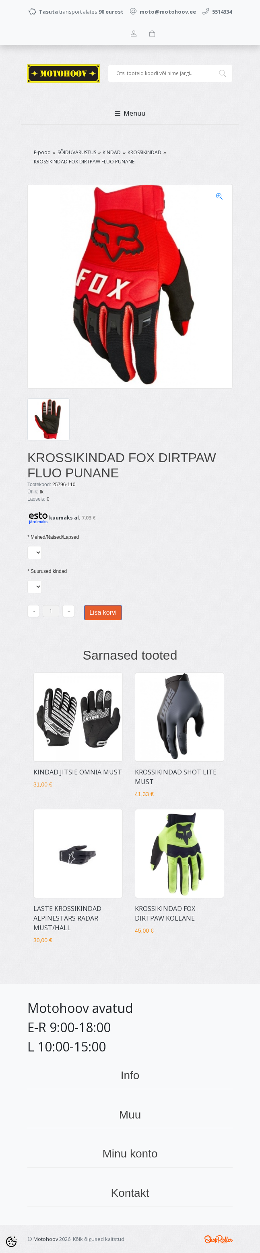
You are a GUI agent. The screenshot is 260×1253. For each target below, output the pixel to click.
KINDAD (112, 152)
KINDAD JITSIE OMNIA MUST (77, 772)
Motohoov (45, 1239)
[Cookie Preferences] (11, 1242)
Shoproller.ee (218, 1239)
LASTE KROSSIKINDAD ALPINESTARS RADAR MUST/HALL (67, 918)
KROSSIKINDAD (144, 152)
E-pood (42, 152)
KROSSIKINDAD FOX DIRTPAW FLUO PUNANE (84, 161)
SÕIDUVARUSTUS (77, 152)
